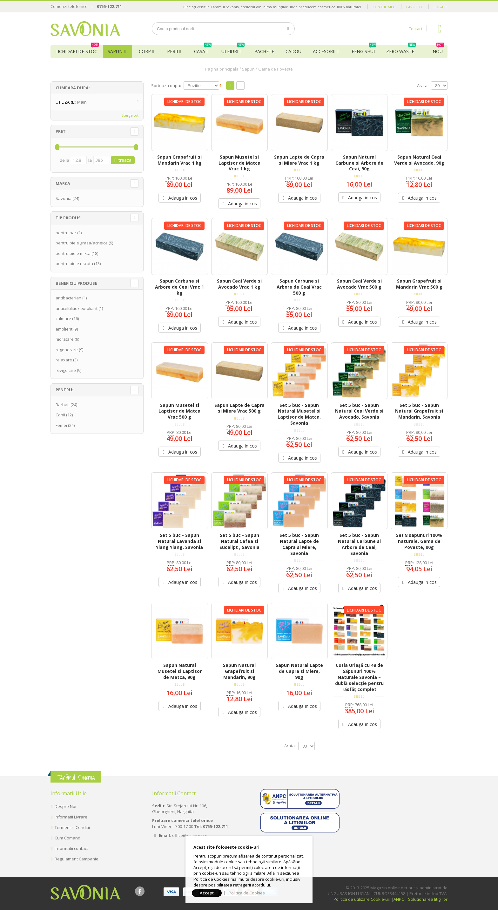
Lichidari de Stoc (77, 49)
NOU (438, 49)
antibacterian (68, 298)
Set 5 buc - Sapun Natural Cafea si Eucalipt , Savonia (239, 541)
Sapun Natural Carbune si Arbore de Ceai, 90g (359, 163)
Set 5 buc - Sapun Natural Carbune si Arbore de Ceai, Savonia (359, 544)
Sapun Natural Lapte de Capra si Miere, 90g (299, 671)
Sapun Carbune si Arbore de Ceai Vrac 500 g (299, 287)
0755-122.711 (109, 6)
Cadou (293, 51)
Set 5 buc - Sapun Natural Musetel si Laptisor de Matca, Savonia (299, 414)
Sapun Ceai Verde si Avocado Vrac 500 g (359, 284)
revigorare (66, 370)
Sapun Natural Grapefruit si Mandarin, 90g (239, 671)
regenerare (67, 349)
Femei (61, 425)
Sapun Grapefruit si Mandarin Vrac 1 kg (179, 160)
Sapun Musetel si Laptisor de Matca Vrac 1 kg (239, 163)
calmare (63, 318)
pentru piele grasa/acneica (82, 243)
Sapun (115, 51)
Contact (415, 28)
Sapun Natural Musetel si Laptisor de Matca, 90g (180, 671)
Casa (203, 49)
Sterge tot (130, 115)
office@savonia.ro (189, 835)
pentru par (66, 233)
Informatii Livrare (71, 817)
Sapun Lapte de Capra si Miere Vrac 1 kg (299, 160)
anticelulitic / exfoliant (77, 308)
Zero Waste (401, 49)
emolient (64, 329)
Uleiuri (233, 49)
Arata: (422, 86)
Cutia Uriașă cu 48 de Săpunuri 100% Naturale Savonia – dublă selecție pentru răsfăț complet (359, 677)
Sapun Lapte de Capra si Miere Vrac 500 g (239, 408)
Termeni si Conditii (72, 827)
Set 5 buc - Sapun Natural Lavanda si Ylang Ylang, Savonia (179, 541)
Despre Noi (65, 806)
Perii (172, 51)
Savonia (63, 198)
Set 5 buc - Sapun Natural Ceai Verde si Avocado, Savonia (359, 411)
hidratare (65, 339)
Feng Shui (364, 49)
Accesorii (324, 51)
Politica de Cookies (247, 893)
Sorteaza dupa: (166, 86)
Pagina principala (222, 69)
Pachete (264, 51)
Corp (145, 51)
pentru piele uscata (74, 263)
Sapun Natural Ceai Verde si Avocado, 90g (419, 160)
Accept (207, 893)
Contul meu (384, 6)
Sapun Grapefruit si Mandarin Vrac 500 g (419, 284)
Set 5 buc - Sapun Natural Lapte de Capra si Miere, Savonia (299, 544)
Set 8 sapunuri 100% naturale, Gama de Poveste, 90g (419, 541)
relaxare (64, 360)
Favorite (414, 6)
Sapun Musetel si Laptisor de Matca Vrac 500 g (179, 411)
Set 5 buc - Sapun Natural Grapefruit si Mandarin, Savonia (419, 411)
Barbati (63, 404)
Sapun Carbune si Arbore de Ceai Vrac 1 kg (179, 287)
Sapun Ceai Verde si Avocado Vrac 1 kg (239, 284)
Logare (441, 6)
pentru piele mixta (73, 253)
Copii (60, 415)
